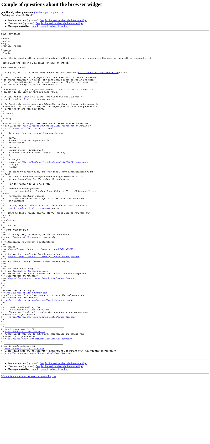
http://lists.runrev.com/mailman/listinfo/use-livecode (41, 327)
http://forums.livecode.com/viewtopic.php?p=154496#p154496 (43, 301)
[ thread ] (43, 26)
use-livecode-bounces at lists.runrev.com (49, 144)
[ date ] (34, 26)
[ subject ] (54, 26)
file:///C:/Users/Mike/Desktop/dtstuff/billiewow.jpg (53, 188)
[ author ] (64, 26)
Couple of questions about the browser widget (63, 20)
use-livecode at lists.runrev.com (98, 80)
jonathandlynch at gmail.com (49, 12)
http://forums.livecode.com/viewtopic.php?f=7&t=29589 (40, 292)
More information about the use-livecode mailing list (28, 441)
